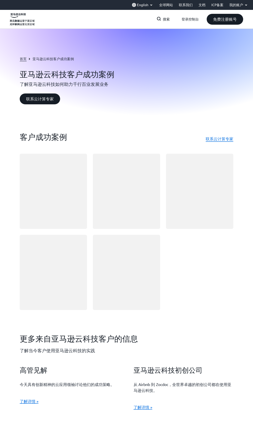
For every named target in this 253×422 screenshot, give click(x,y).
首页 (23, 59)
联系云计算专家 (219, 138)
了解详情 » (29, 401)
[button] (225, 19)
